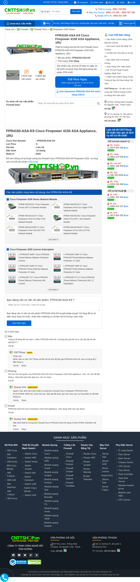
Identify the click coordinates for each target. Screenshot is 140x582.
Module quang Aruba (51, 466)
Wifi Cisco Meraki (11, 467)
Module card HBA (124, 494)
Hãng (47, 23)
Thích (23, 366)
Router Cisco (90, 454)
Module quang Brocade (51, 495)
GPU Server (124, 500)
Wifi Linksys (10, 493)
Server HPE (105, 462)
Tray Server (124, 470)
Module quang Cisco (51, 452)
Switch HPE (30, 458)
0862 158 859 (119, 9)
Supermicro (107, 475)
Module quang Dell (51, 488)
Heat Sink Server (123, 480)
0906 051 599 (119, 16)
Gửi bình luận (19, 323)
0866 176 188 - (113, 12)
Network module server (126, 487)
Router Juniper (87, 463)
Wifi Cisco (12, 450)
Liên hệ (110, 2)
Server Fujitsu (105, 488)
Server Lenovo (105, 470)
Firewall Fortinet (69, 462)
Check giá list (127, 23)
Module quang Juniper (51, 474)
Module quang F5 (51, 502)
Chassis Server (125, 462)
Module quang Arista (51, 510)
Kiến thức (103, 23)
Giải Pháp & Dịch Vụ (69, 23)
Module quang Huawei (51, 524)
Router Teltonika (87, 478)
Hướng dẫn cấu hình (88, 23)
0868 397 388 (128, 12)
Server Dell (105, 455)
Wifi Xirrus (12, 498)
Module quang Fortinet (51, 481)
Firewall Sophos (69, 477)
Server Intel (105, 481)
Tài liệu (112, 23)
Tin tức (56, 23)
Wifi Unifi (11, 480)
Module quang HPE (51, 459)
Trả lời (11, 346)
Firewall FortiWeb (70, 484)
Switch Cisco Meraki (30, 489)
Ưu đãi (131, 2)
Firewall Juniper (69, 470)
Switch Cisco (31, 454)
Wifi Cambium (11, 456)
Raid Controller (125, 474)
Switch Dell (30, 473)
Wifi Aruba (12, 462)
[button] (49, 51)
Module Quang (49, 445)
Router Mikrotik (87, 470)
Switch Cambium (29, 478)
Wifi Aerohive (11, 485)
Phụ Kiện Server (124, 445)
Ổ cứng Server (125, 450)
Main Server (124, 458)
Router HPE (89, 458)
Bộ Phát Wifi (11, 445)
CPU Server (124, 466)
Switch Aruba (31, 462)
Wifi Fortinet (11, 474)
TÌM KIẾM (76, 11)
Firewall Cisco (69, 455)
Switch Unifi (30, 484)
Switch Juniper (28, 467)
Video (121, 2)
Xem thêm (53, 239)
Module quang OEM (51, 517)
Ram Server (124, 454)
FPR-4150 (33, 162)
